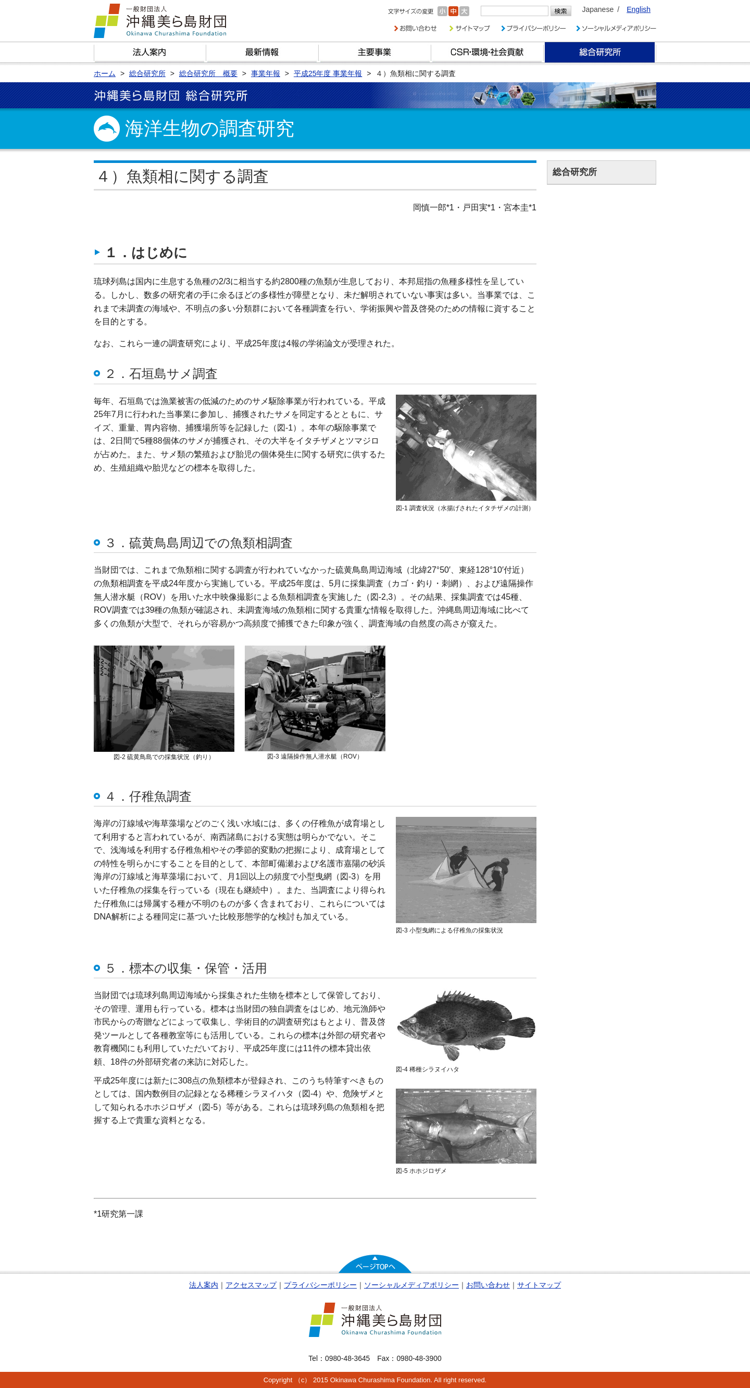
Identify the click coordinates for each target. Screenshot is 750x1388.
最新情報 (262, 52)
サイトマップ (539, 1285)
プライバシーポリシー (320, 1285)
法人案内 (203, 1285)
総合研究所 (600, 52)
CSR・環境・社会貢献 (487, 52)
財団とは (150, 52)
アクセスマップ (251, 1285)
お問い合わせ (488, 1285)
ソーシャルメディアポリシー (411, 1285)
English (639, 9)
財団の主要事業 (375, 52)
